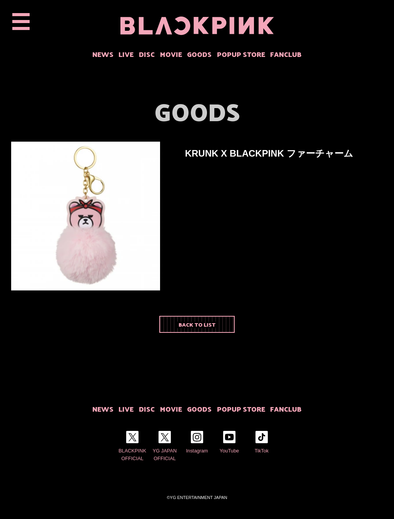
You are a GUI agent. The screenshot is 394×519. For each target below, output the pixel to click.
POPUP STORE (241, 54)
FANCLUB (286, 54)
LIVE (126, 54)
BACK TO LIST (197, 324)
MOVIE (171, 54)
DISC (147, 54)
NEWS (103, 54)
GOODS (199, 54)
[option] (85, 216)
